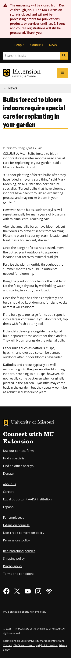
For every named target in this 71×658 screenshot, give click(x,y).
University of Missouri (32, 422)
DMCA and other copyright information (35, 645)
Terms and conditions (18, 574)
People (19, 45)
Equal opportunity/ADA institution (27, 499)
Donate (8, 473)
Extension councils (16, 525)
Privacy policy (12, 566)
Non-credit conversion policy (23, 533)
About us (9, 484)
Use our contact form (18, 451)
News (53, 45)
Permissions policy (16, 540)
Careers (8, 492)
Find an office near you (19, 466)
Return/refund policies (19, 551)
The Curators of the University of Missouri (38, 628)
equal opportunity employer (29, 611)
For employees (13, 517)
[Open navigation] (62, 73)
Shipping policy (14, 558)
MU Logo (6, 422)
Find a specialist (14, 458)
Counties (36, 45)
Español (8, 507)
